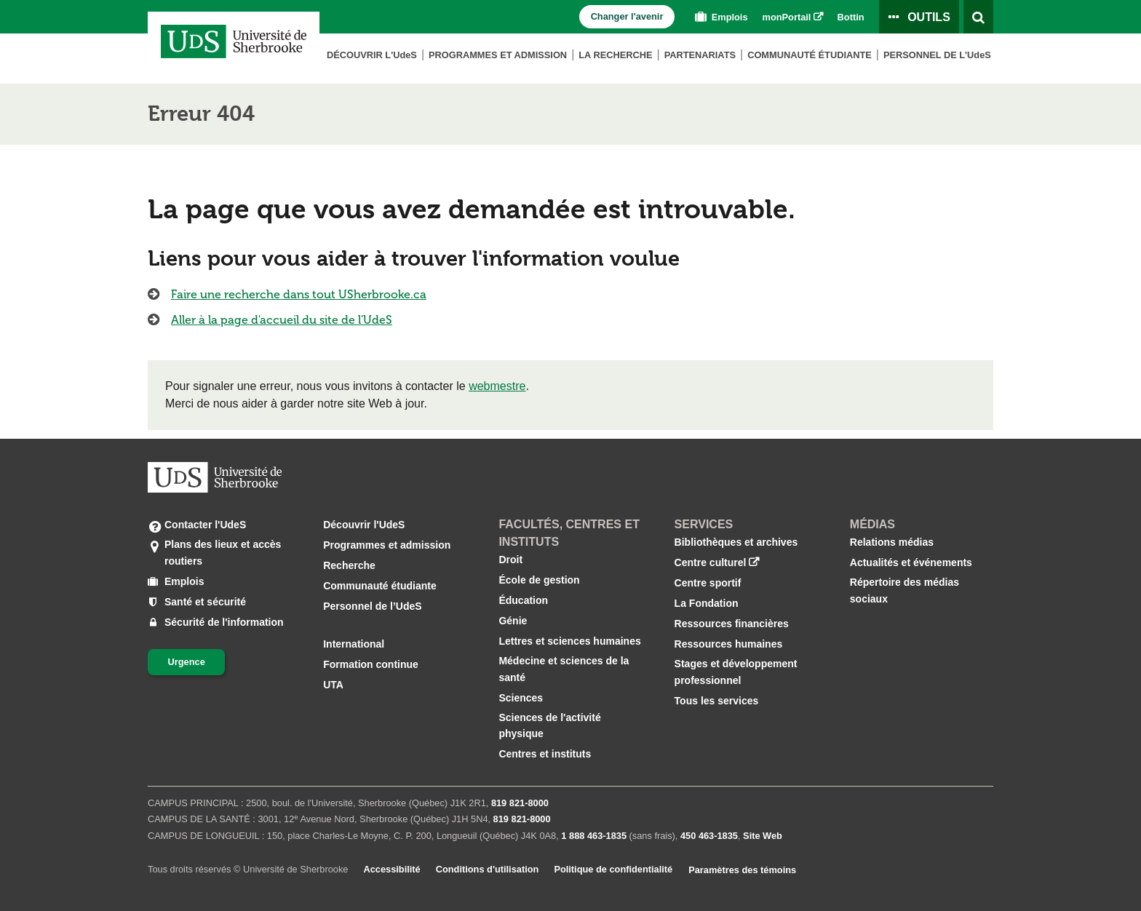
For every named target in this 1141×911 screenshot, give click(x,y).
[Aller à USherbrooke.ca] (215, 477)
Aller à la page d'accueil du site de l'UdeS (281, 320)
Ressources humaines (729, 644)
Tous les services (717, 701)
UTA (333, 685)
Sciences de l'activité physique (549, 725)
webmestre (497, 386)
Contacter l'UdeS (205, 525)
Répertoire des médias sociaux (904, 590)
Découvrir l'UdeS (364, 524)
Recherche (349, 565)
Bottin (851, 17)
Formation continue (370, 664)
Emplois (719, 17)
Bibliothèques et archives (736, 542)
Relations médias (892, 542)
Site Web (762, 835)
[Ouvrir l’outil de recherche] (978, 16)
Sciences (520, 698)
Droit (510, 559)
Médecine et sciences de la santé (563, 669)
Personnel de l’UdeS (372, 606)
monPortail (787, 17)
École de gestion (538, 580)
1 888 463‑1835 (594, 835)
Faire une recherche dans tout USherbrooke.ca (298, 294)
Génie (512, 620)
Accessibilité (391, 869)
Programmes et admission (498, 54)
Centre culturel (711, 562)
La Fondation (707, 603)
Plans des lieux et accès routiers (222, 551)
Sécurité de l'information (224, 622)
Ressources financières (732, 623)
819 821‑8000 (520, 802)
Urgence (186, 661)
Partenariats (700, 54)
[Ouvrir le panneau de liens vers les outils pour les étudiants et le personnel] (919, 16)
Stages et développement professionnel (736, 671)
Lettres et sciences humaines (569, 641)
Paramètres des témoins (742, 869)
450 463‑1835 (709, 835)
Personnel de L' (937, 54)
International (353, 644)
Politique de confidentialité (613, 869)
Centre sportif (708, 583)
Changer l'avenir (627, 16)
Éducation (523, 600)
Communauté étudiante (809, 54)
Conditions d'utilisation (487, 869)
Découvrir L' (372, 54)
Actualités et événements (911, 562)
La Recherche (615, 54)
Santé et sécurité (205, 602)
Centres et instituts (544, 754)
